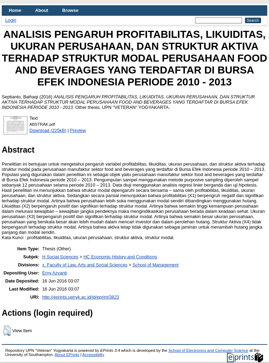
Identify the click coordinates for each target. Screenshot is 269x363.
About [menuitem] (41, 10)
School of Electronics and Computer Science (208, 350)
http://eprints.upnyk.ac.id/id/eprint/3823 (80, 297)
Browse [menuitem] (70, 10)
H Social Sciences (60, 256)
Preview (78, 130)
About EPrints (67, 354)
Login (10, 20)
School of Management (155, 264)
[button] (7, 331)
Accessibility (93, 354)
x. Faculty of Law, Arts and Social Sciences (84, 264)
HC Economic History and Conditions (120, 256)
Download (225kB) (47, 130)
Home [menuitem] (15, 10)
